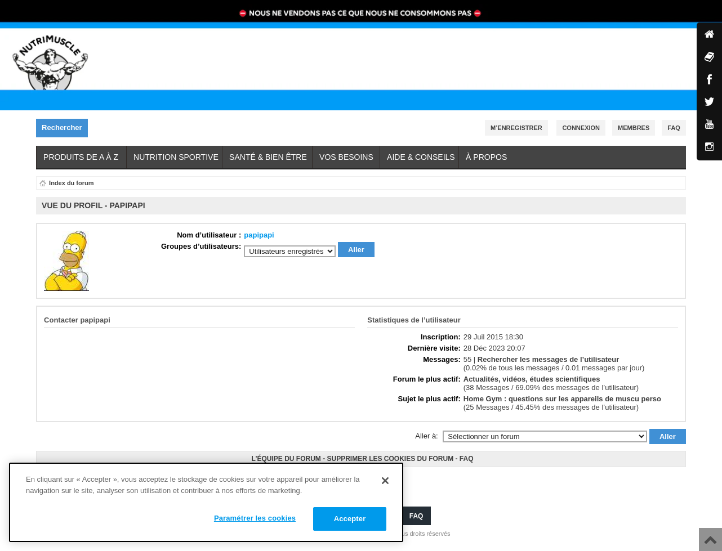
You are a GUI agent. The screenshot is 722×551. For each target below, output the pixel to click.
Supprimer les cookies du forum (390, 459)
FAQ (467, 459)
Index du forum (71, 183)
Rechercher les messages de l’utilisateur (548, 359)
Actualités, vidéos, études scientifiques (531, 379)
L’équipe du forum (285, 459)
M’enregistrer (516, 127)
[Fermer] (385, 480)
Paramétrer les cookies (255, 518)
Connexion (581, 127)
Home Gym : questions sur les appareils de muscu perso (562, 399)
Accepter (350, 518)
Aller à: (426, 436)
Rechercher (65, 128)
